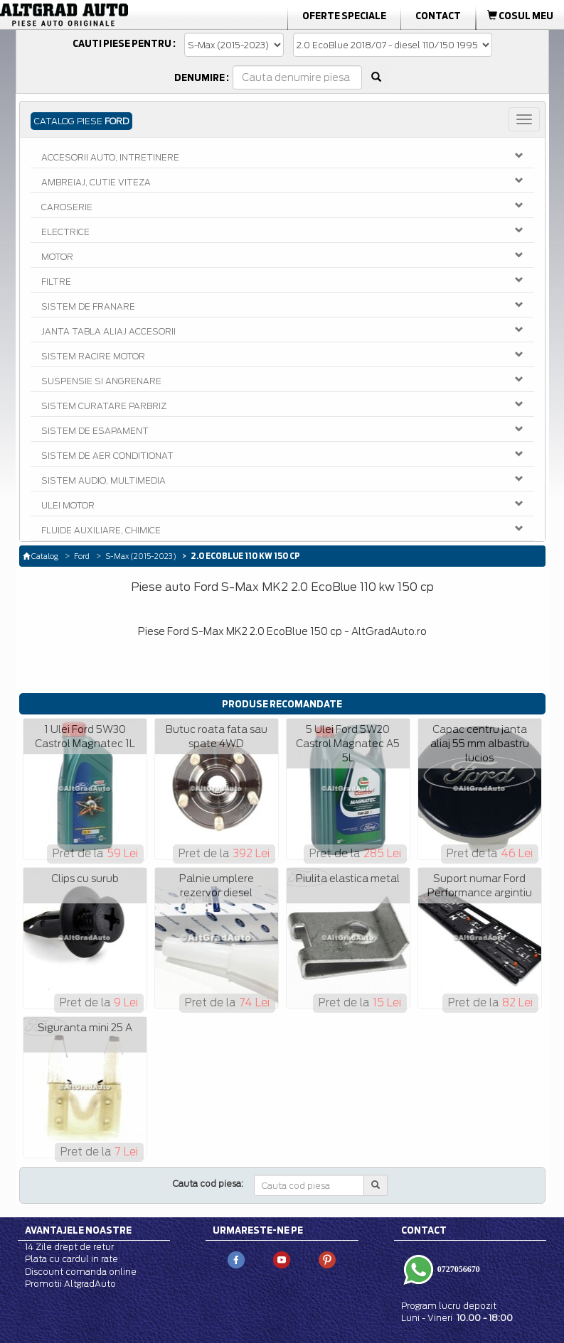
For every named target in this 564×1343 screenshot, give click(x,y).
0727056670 (457, 1269)
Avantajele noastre (78, 1230)
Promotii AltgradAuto (70, 1283)
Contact (438, 15)
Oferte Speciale (344, 15)
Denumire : (201, 77)
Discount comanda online (81, 1271)
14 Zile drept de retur (69, 1246)
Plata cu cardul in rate (71, 1259)
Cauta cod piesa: (208, 1183)
